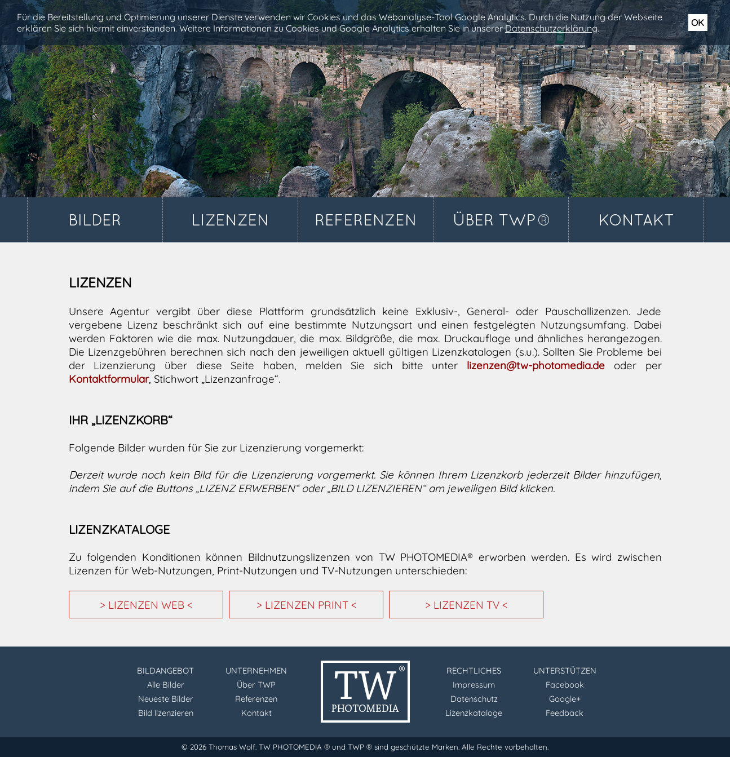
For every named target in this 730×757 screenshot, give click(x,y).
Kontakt (256, 712)
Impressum (474, 684)
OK (697, 22)
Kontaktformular (109, 379)
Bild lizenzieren (165, 712)
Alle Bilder (165, 684)
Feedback (564, 712)
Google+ (565, 698)
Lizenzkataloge (473, 712)
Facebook (565, 684)
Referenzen (256, 698)
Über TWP (256, 684)
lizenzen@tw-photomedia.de (536, 365)
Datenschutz (474, 698)
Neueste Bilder (165, 698)
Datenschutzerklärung (551, 28)
